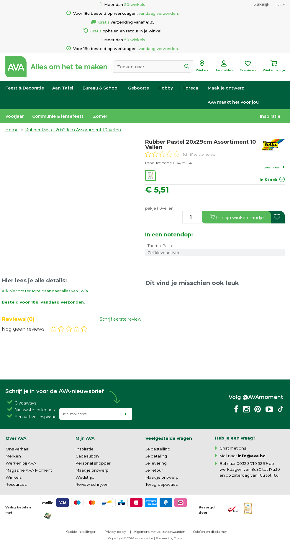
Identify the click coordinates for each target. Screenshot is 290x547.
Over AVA (16, 438)
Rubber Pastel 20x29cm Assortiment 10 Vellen (73, 129)
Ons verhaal (17, 449)
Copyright (115, 538)
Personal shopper (93, 463)
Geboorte (138, 88)
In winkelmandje (236, 217)
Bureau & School (101, 88)
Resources (16, 484)
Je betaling (156, 456)
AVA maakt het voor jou (233, 102)
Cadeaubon (87, 456)
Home (12, 129)
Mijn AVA (85, 438)
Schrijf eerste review (199, 154)
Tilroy (178, 538)
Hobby (165, 88)
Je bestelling (157, 449)
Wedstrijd (85, 477)
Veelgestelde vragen (168, 438)
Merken (13, 456)
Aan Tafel (62, 88)
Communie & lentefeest (57, 116)
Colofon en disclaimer (210, 532)
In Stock (268, 179)
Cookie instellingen (81, 532)
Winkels (14, 477)
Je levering (156, 463)
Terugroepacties (161, 484)
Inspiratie (270, 116)
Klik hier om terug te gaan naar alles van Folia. (45, 291)
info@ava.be (252, 455)
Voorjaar (14, 116)
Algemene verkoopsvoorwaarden (159, 532)
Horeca (190, 88)
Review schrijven (92, 484)
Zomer (100, 116)
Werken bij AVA (21, 463)
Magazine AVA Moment (29, 470)
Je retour (154, 470)
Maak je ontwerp (226, 88)
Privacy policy (115, 532)
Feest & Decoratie (24, 88)
